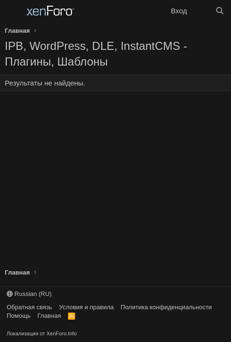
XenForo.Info (62, 333)
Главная (49, 315)
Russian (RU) (29, 293)
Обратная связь (29, 307)
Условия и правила (86, 307)
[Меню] (13, 10)
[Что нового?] (201, 10)
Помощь (18, 315)
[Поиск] (220, 10)
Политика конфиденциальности (166, 307)
